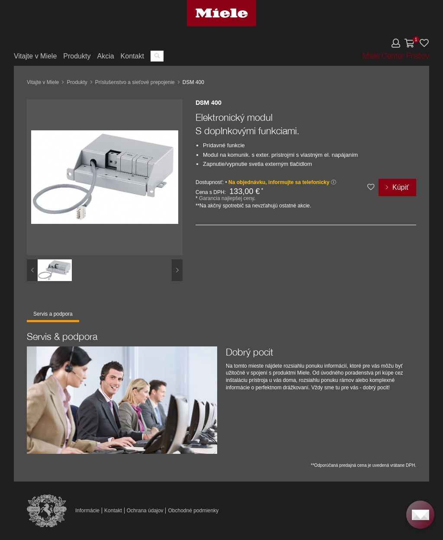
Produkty (76, 56)
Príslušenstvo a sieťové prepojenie (135, 82)
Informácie (87, 511)
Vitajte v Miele (35, 56)
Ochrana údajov (145, 511)
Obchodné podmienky (193, 511)
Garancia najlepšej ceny (226, 198)
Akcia (105, 56)
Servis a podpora (53, 314)
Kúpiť (400, 187)
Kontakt (132, 56)
